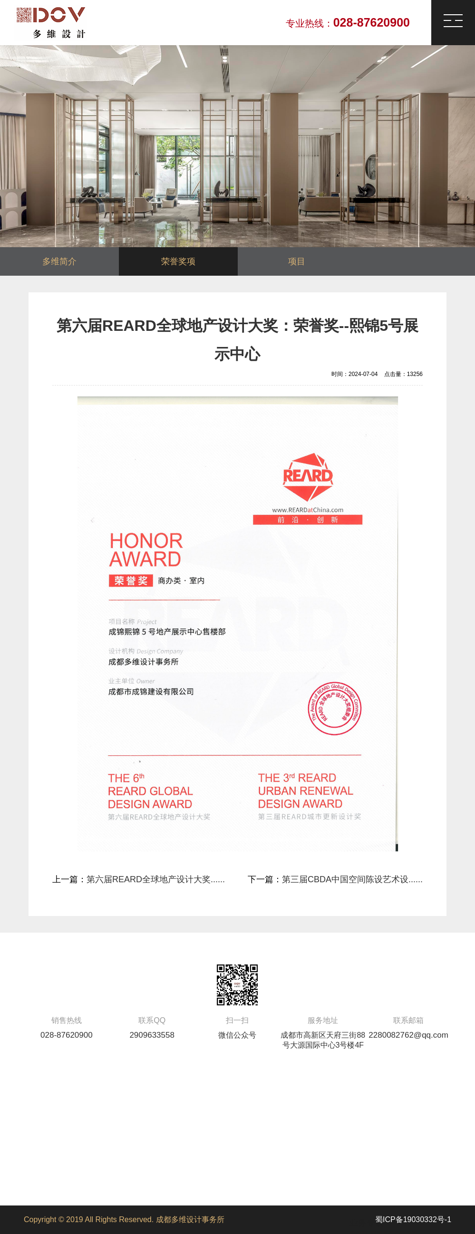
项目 (296, 261)
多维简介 (59, 261)
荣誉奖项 (178, 261)
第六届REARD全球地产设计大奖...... (156, 879)
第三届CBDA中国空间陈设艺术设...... (352, 879)
